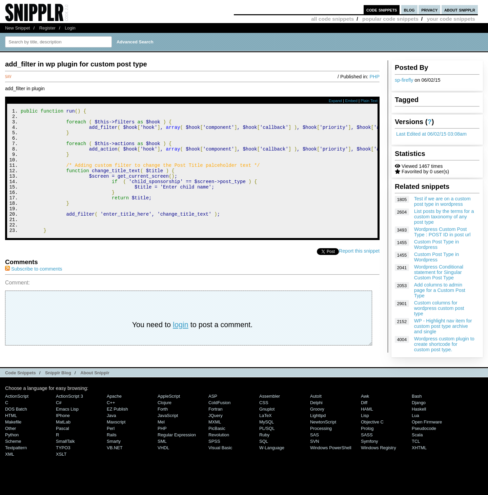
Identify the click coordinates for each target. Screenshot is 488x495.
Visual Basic (220, 469)
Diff (364, 424)
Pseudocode (424, 450)
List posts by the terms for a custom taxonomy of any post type (444, 217)
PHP (374, 76)
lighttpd (318, 437)
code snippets (381, 10)
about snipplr (459, 10)
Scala (417, 456)
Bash (417, 417)
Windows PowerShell (330, 469)
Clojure (164, 424)
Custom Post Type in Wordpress (436, 244)
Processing (321, 450)
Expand (335, 101)
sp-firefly (404, 80)
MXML (214, 443)
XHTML (419, 469)
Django (419, 424)
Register (47, 28)
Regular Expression (177, 456)
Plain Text (369, 101)
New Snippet (17, 28)
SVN (314, 463)
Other (10, 450)
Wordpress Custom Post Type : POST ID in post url (442, 231)
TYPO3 (63, 469)
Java (111, 437)
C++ (111, 424)
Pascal (62, 450)
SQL (263, 463)
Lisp (365, 437)
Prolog (367, 450)
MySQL (266, 443)
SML (162, 463)
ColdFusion (219, 424)
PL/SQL (266, 450)
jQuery (215, 437)
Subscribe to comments (33, 292)
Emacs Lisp (67, 430)
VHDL (163, 469)
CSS (263, 424)
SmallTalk (65, 463)
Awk (365, 417)
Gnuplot (266, 430)
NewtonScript (323, 443)
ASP (212, 417)
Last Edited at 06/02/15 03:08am (431, 134)
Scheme (13, 463)
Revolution (218, 456)
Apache (114, 417)
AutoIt (316, 417)
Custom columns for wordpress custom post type (439, 308)
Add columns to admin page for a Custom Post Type (439, 290)
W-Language (271, 469)
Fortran (215, 430)
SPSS (214, 463)
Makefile (13, 443)
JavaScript (168, 437)
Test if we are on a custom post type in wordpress (442, 201)
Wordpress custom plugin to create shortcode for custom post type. (444, 344)
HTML (11, 437)
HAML (367, 430)
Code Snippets (20, 394)
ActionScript (16, 417)
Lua (415, 437)
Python (12, 456)
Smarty (114, 463)
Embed (351, 101)
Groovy (317, 430)
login (180, 348)
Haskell (419, 430)
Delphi (316, 424)
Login (70, 28)
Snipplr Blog (58, 394)
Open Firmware (427, 443)
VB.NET (115, 469)
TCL (416, 463)
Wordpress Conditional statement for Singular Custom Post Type (438, 272)
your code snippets (451, 19)
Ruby (264, 456)
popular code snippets (390, 19)
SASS (367, 456)
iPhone (63, 437)
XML (9, 475)
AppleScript (169, 417)
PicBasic (216, 450)
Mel (161, 443)
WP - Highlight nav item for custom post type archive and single (443, 326)
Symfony (369, 463)
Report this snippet (359, 274)
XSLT (61, 475)
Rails (112, 456)
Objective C (372, 443)
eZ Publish (117, 430)
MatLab (63, 443)
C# (59, 424)
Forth (163, 430)
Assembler (269, 417)
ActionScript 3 (69, 417)
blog (409, 10)
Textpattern (16, 469)
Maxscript (116, 443)
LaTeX (265, 437)
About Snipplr (94, 394)
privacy (429, 10)
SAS (314, 456)
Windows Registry (378, 469)
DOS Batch (16, 430)
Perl (111, 450)
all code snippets (332, 19)
